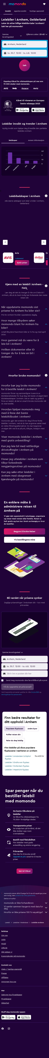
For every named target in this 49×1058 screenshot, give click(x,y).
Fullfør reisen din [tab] (13, 735)
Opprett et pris (19, 857)
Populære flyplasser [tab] (14, 729)
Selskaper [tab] (13, 140)
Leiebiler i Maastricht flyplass (17, 770)
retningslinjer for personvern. (11, 694)
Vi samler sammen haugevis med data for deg (26, 908)
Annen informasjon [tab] (36, 140)
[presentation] (38, 110)
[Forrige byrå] (5, 242)
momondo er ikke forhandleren (26, 903)
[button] (4, 4)
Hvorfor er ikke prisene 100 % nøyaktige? (26, 912)
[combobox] (12, 35)
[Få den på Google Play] (22, 110)
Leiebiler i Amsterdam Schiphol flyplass (18, 757)
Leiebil (7, 922)
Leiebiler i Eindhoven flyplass (17, 762)
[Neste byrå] (43, 242)
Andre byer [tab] (32, 729)
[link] (22, 262)
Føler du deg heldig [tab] (14, 741)
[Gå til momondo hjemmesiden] (17, 4)
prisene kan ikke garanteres (25, 895)
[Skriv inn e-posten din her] (27, 673)
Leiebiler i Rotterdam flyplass (17, 766)
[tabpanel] (24, 162)
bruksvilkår (35, 692)
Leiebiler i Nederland (20, 922)
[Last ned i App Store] (38, 110)
